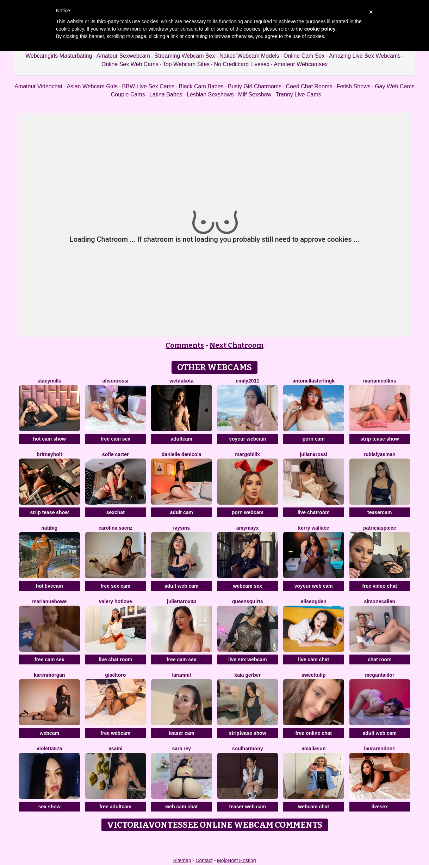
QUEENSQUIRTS (247, 601)
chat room (380, 659)
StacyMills (49, 381)
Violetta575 (49, 748)
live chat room (115, 659)
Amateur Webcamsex (301, 64)
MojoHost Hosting (236, 860)
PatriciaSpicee (379, 528)
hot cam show (49, 439)
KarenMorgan (49, 675)
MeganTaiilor (379, 675)
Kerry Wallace (313, 528)
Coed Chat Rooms (309, 86)
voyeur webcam (247, 439)
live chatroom (314, 512)
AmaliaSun (313, 748)
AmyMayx (247, 528)
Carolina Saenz (116, 528)
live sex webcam (247, 659)
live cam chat (313, 659)
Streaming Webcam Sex (184, 56)
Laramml (181, 675)
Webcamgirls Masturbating (58, 56)
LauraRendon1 (379, 748)
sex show (49, 806)
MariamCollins (379, 381)
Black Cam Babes (201, 86)
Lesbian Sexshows (210, 94)
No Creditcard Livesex (241, 64)
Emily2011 (247, 381)
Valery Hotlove (115, 601)
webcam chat (313, 806)
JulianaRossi (313, 454)
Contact (203, 860)
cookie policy (320, 29)
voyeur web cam (313, 586)
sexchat (115, 512)
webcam (49, 733)
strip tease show (379, 439)
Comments (185, 345)
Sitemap (182, 860)
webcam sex (247, 586)
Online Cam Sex (304, 56)
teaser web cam (247, 806)
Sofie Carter (115, 454)
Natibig (49, 528)
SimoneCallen (379, 601)
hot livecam (49, 586)
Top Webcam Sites (186, 64)
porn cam (314, 439)
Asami (115, 748)
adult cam (181, 512)
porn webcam (247, 512)
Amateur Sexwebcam (123, 56)
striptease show (247, 733)
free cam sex (115, 439)
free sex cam (115, 586)
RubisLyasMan (380, 454)
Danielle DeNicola (181, 454)
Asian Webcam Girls (92, 86)
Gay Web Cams (395, 86)
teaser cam (181, 733)
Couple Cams (128, 94)
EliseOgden (314, 601)
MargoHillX (247, 454)
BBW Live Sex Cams (148, 86)
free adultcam (115, 806)
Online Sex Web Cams (129, 64)
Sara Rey (181, 748)
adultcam (181, 439)
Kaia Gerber (247, 675)
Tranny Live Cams (298, 94)
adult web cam (181, 586)
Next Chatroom (236, 345)
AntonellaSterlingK (313, 381)
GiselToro (115, 675)
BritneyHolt (49, 454)
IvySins (181, 528)
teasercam (379, 512)
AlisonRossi (115, 381)
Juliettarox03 (181, 601)
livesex (379, 806)
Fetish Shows (354, 86)
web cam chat (181, 806)
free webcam (115, 733)
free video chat (379, 586)
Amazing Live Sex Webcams (364, 56)
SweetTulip (313, 675)
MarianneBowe (49, 601)
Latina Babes (165, 94)
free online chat (314, 733)
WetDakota (181, 381)
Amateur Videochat (38, 86)
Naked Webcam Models (249, 56)
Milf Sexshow (254, 94)
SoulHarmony (247, 748)
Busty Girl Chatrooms (254, 86)
